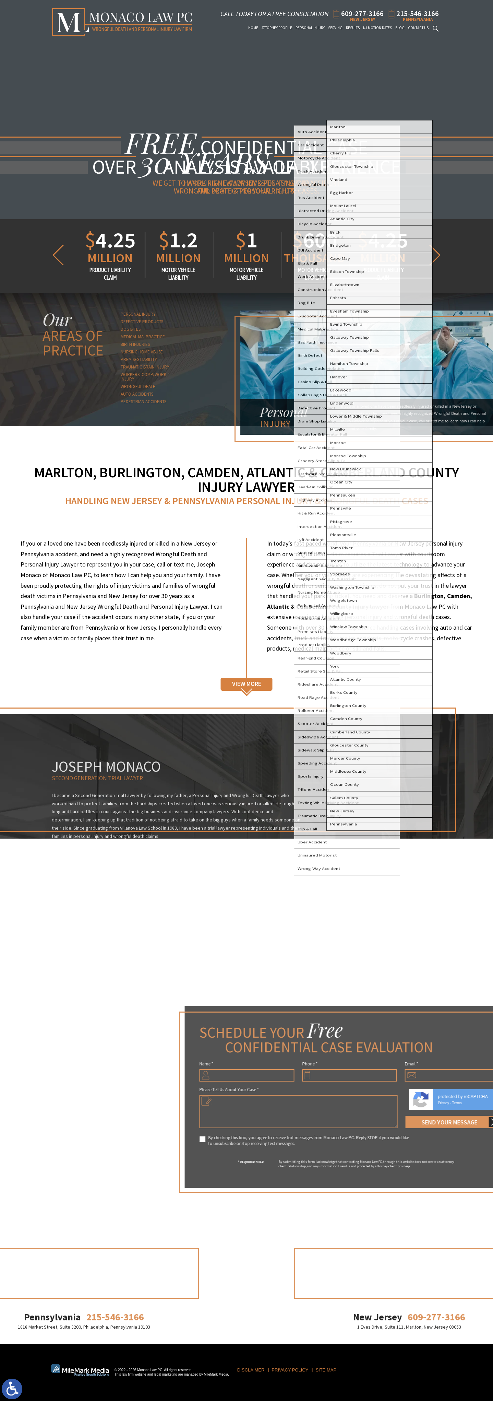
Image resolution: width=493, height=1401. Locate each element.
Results (353, 27)
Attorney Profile (277, 27)
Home (253, 27)
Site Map (326, 1370)
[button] (56, 255)
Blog (400, 27)
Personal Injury (310, 27)
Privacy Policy (290, 1370)
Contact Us (418, 27)
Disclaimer (250, 1370)
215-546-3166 (417, 13)
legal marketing (165, 1374)
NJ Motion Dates (377, 27)
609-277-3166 (362, 13)
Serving (335, 27)
